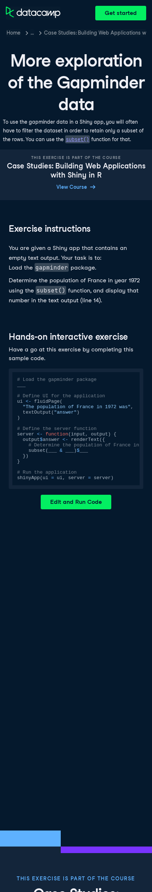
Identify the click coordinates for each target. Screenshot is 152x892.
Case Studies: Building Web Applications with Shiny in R (95, 33)
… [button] (32, 33)
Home (13, 33)
